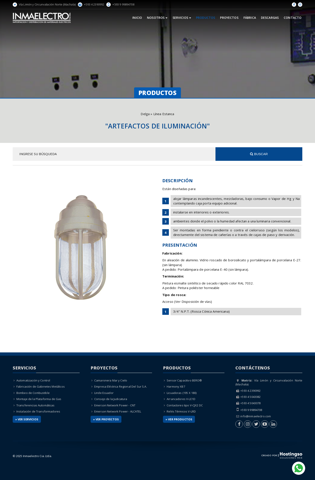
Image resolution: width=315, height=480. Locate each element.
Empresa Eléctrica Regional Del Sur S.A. (120, 386)
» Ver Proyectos (106, 419)
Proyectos (229, 18)
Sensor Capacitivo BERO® (184, 380)
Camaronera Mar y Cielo (110, 380)
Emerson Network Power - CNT (114, 405)
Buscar (259, 154)
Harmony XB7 (176, 386)
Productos (205, 18)
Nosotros (157, 18)
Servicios (182, 18)
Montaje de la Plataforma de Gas (38, 399)
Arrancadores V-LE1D (181, 399)
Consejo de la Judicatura (110, 399)
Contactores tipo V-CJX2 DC (185, 405)
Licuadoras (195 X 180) (181, 393)
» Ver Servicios (26, 419)
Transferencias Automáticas (35, 405)
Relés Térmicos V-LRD (181, 411)
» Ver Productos (179, 419)
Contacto (292, 18)
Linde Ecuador (104, 393)
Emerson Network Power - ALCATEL (117, 411)
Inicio (137, 18)
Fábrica (249, 18)
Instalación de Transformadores (38, 411)
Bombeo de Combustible (33, 393)
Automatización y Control (33, 380)
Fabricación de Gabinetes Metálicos (40, 386)
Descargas (270, 18)
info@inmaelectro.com (255, 416)
